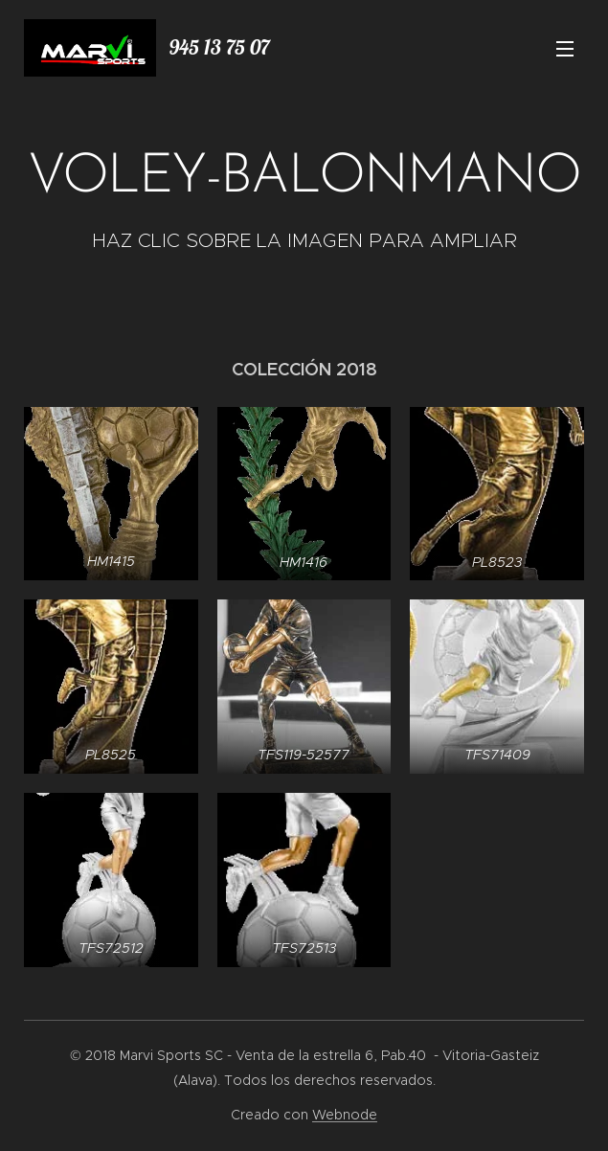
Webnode (344, 1114)
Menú (565, 49)
